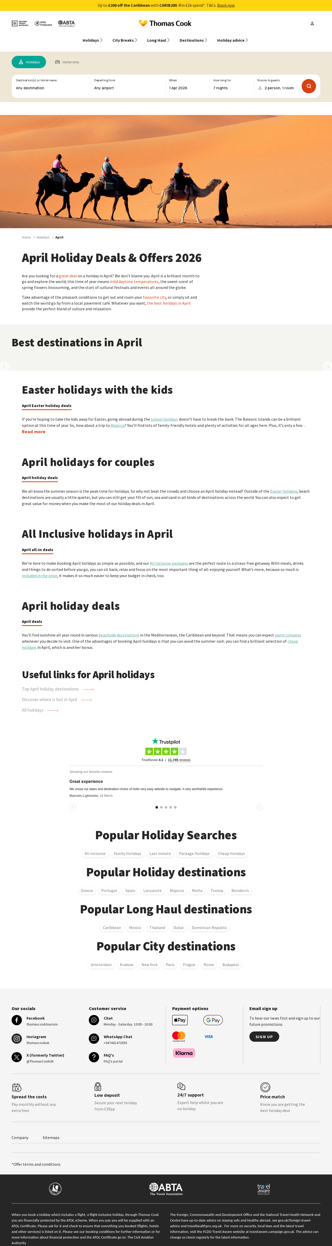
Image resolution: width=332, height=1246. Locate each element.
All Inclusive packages (169, 557)
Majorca (118, 419)
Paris (170, 958)
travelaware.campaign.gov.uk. (272, 1225)
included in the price (39, 569)
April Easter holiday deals (47, 399)
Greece (87, 884)
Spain (130, 884)
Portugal (109, 884)
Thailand (157, 921)
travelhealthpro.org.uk (204, 1219)
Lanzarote (152, 884)
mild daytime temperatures (134, 275)
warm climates (288, 628)
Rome (209, 958)
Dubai (178, 921)
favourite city (154, 291)
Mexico (135, 921)
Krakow (126, 958)
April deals (32, 615)
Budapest (230, 958)
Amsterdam (101, 958)
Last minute (160, 847)
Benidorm (240, 884)
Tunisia (217, 884)
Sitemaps (51, 1131)
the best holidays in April (169, 296)
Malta (197, 884)
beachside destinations (119, 628)
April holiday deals (40, 471)
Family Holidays (127, 847)
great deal (68, 269)
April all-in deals (37, 543)
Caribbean (112, 921)
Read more (33, 425)
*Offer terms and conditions (36, 1158)
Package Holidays (194, 847)
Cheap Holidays (231, 847)
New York (150, 958)
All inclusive (95, 847)
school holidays (164, 413)
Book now (226, 5)
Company (20, 1131)
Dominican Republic (209, 921)
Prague (189, 958)
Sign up (264, 1030)
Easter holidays (283, 485)
